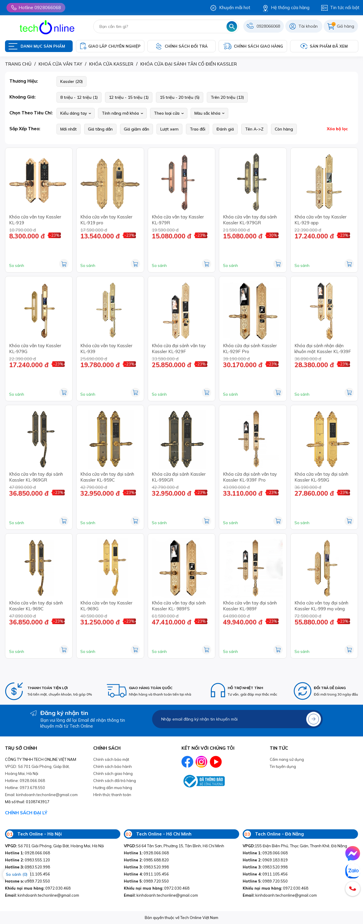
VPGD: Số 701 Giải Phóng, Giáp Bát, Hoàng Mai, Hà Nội (37, 770)
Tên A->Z (254, 129)
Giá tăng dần (100, 129)
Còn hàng (284, 129)
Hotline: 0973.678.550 (25, 787)
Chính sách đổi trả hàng (114, 780)
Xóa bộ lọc (337, 128)
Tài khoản (308, 26)
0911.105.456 (146, 874)
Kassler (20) (71, 81)
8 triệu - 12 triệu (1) (79, 97)
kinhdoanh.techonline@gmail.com (42, 895)
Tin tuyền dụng (283, 766)
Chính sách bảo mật (111, 759)
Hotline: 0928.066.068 (25, 780)
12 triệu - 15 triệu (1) (129, 97)
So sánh (16, 265)
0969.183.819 (265, 860)
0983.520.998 (27, 867)
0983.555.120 (27, 860)
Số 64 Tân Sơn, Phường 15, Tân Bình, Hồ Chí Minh (174, 845)
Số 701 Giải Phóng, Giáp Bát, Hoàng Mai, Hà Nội (54, 845)
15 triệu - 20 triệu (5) (179, 97)
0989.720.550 (27, 881)
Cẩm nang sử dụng (287, 759)
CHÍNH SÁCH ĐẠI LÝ (26, 813)
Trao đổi (197, 129)
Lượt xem (169, 129)
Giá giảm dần (136, 129)
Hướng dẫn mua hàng (112, 787)
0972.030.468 (38, 888)
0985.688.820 (146, 860)
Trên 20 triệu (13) (227, 97)
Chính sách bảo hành (112, 766)
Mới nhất (68, 129)
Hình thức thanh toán (112, 794)
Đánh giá (225, 129)
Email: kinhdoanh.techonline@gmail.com (41, 794)
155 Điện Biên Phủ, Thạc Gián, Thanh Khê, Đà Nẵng (295, 845)
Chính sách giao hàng (113, 773)
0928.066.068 (27, 853)
